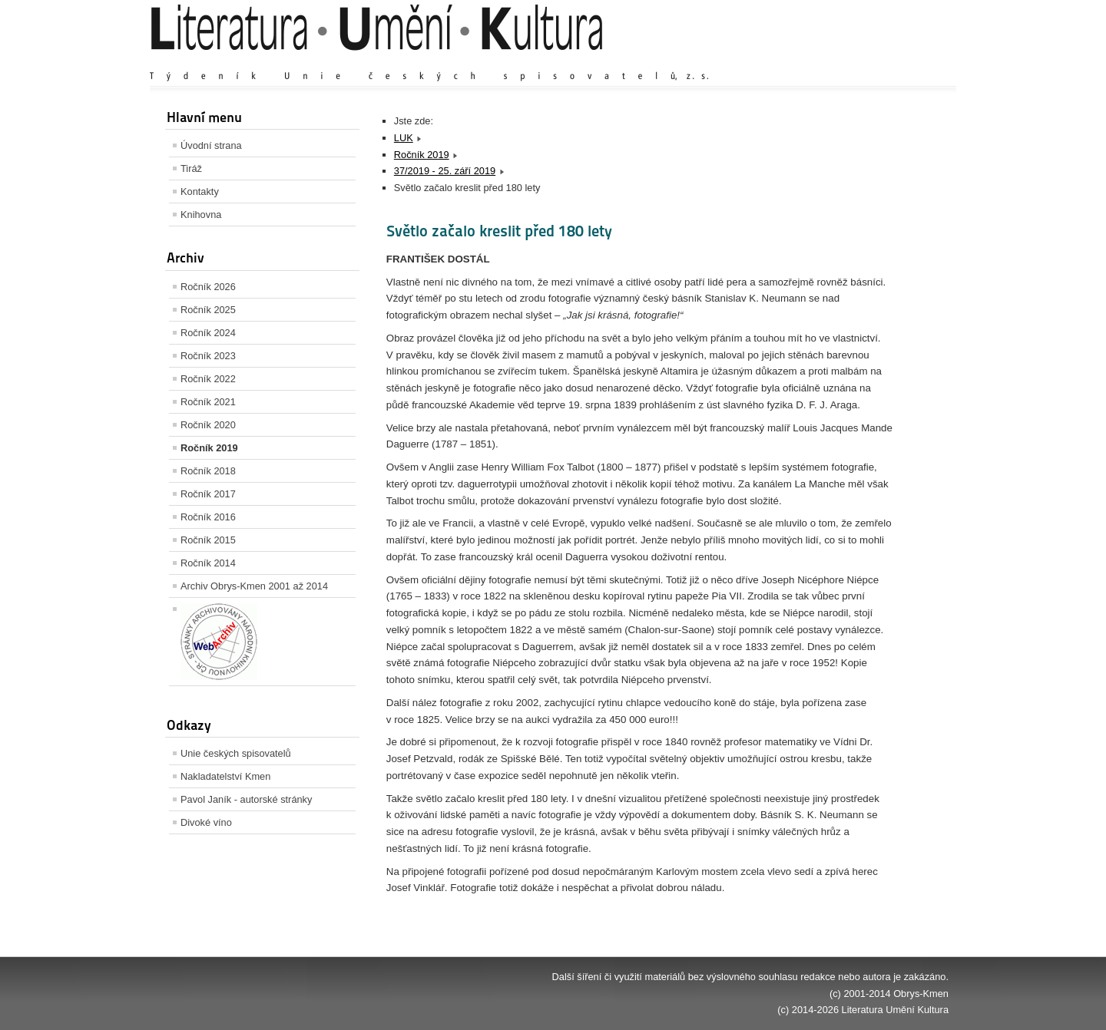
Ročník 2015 (208, 540)
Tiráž (191, 168)
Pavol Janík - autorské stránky (246, 799)
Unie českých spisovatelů (235, 753)
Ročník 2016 (208, 517)
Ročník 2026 (208, 286)
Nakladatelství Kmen (225, 776)
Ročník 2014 (208, 563)
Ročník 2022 (208, 379)
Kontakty (199, 191)
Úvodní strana (211, 145)
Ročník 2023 (208, 355)
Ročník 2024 (208, 332)
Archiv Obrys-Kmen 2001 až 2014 (254, 586)
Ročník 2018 (208, 471)
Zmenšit (902, 61)
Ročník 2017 (208, 494)
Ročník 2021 (208, 402)
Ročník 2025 (208, 309)
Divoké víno (206, 822)
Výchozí (857, 61)
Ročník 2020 (208, 425)
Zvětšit (814, 61)
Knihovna (200, 214)
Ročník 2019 (209, 448)
